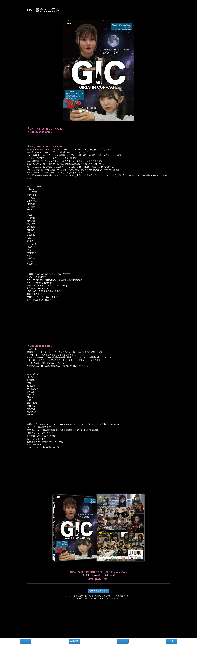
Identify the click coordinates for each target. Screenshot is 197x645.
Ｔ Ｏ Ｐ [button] (25, 641)
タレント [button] (123, 641)
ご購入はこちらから (98, 591)
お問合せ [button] (171, 641)
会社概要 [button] (74, 641)
